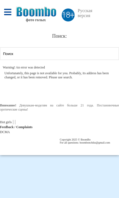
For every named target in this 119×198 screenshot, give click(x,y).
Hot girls (6, 122)
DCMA (5, 132)
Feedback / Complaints (16, 127)
